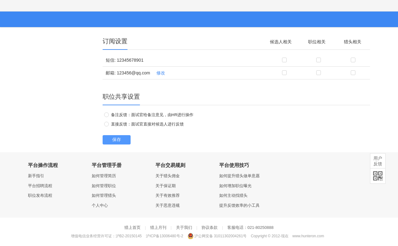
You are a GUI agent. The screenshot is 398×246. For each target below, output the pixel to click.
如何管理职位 (104, 185)
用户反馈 (377, 161)
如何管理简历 (104, 175)
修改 (160, 72)
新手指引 (36, 175)
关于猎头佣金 (167, 175)
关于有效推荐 (167, 195)
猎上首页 (132, 227)
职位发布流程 (40, 195)
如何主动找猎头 (233, 195)
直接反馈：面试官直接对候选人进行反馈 (144, 124)
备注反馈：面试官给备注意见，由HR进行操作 (148, 114)
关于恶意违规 (167, 205)
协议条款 (209, 227)
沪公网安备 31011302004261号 (217, 236)
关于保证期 (165, 185)
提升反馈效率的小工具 (239, 205)
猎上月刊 (158, 227)
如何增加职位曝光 (235, 185)
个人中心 (100, 205)
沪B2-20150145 (129, 236)
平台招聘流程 (40, 185)
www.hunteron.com (308, 236)
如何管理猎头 (104, 195)
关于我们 (184, 227)
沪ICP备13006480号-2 (164, 236)
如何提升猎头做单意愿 (239, 175)
